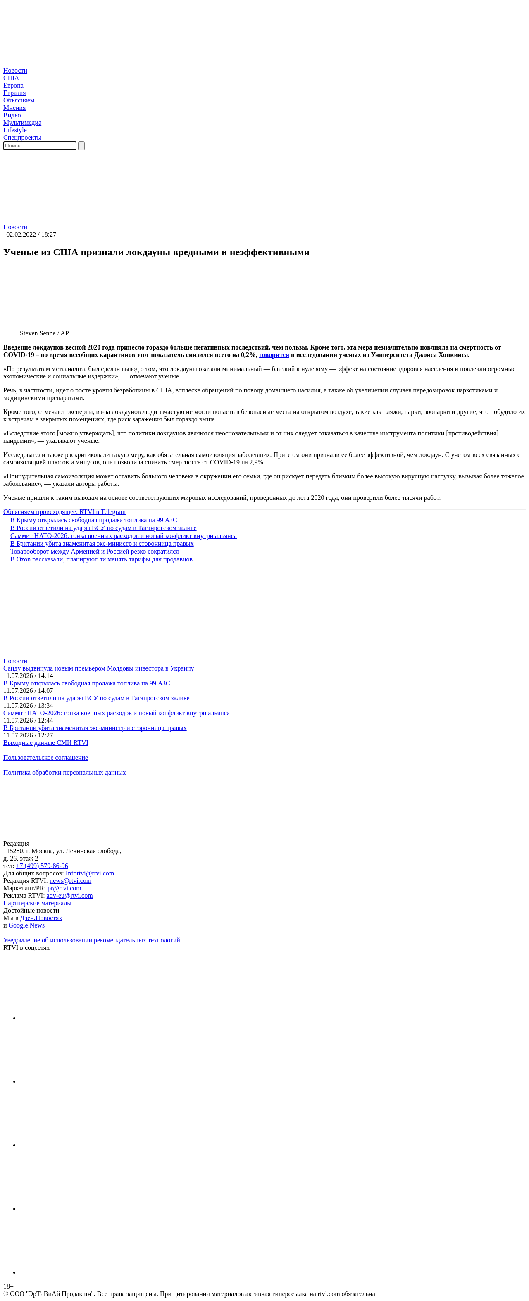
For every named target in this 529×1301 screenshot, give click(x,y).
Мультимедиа (22, 122)
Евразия (14, 92)
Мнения (14, 107)
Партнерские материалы (37, 902)
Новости (15, 70)
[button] (264, 219)
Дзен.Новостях (41, 917)
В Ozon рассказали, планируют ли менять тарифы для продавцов (98, 559)
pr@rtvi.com (64, 888)
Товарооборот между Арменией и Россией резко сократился (91, 551)
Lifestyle (15, 129)
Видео (12, 115)
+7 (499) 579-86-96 (42, 865)
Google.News (27, 925)
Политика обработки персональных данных (64, 772)
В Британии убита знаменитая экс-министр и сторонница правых (98, 543)
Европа (13, 85)
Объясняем (18, 100)
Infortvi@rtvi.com (90, 873)
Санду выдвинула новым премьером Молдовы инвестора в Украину (98, 668)
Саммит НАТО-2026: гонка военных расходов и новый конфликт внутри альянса (120, 535)
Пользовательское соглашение (45, 757)
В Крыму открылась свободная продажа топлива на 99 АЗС (90, 519)
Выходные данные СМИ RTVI (45, 742)
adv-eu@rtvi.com (70, 895)
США (11, 77)
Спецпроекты (22, 137)
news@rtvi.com (70, 880)
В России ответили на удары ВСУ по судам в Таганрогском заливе (100, 527)
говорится (274, 354)
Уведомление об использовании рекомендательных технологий (91, 940)
